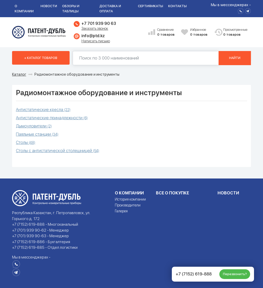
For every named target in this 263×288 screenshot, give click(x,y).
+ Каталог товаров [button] (40, 58)
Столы (25, 142)
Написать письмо (95, 41)
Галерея (121, 211)
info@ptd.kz (93, 35)
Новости (49, 6)
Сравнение (167, 32)
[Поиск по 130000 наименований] (146, 58)
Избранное (200, 32)
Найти (234, 58)
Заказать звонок (94, 28)
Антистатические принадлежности (52, 117)
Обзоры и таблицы (70, 8)
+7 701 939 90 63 (98, 23)
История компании (130, 199)
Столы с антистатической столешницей (57, 150)
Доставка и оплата (110, 8)
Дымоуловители (34, 126)
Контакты (177, 6)
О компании (24, 8)
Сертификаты (150, 6)
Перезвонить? (235, 274)
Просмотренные (233, 32)
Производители (127, 205)
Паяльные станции (37, 134)
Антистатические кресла (43, 109)
